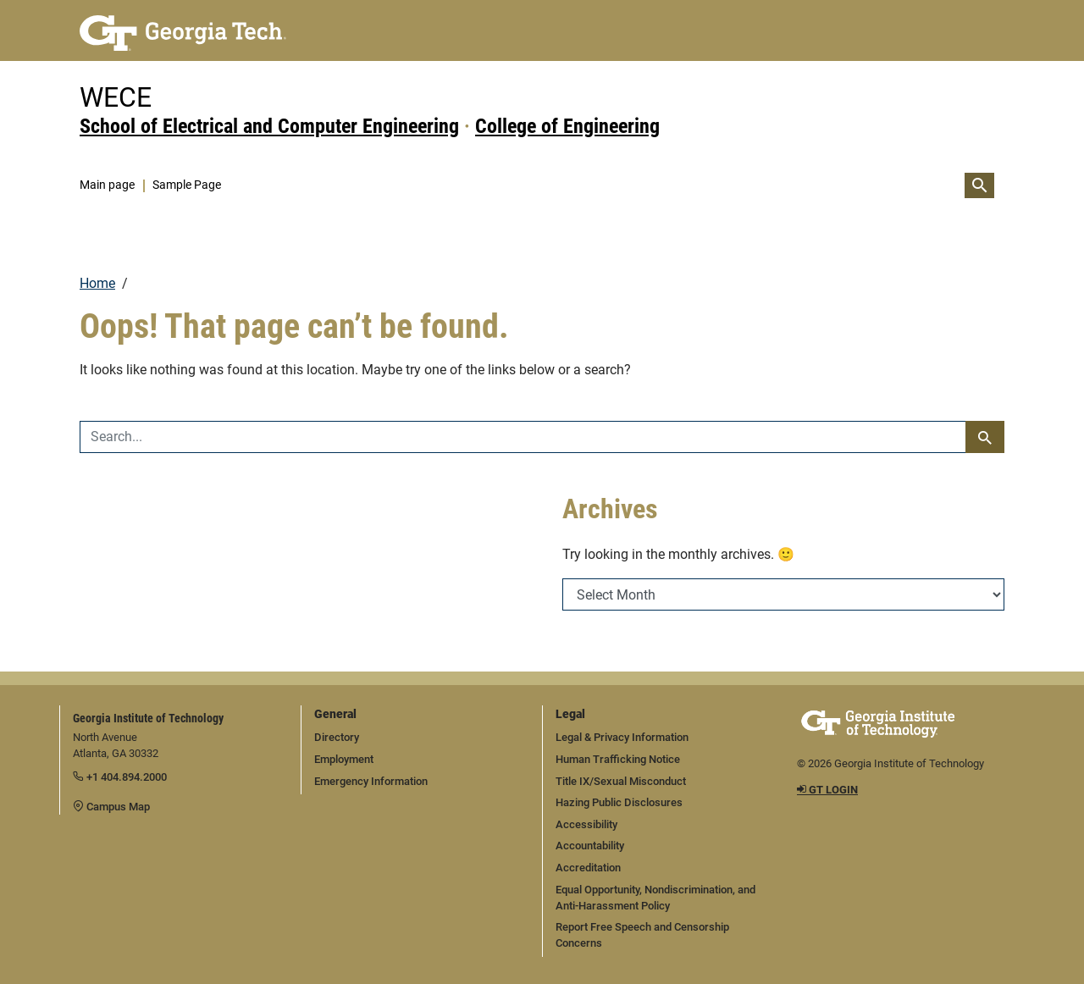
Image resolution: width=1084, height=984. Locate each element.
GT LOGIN (827, 789)
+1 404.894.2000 (120, 777)
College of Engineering (567, 126)
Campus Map (111, 806)
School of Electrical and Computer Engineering (269, 126)
